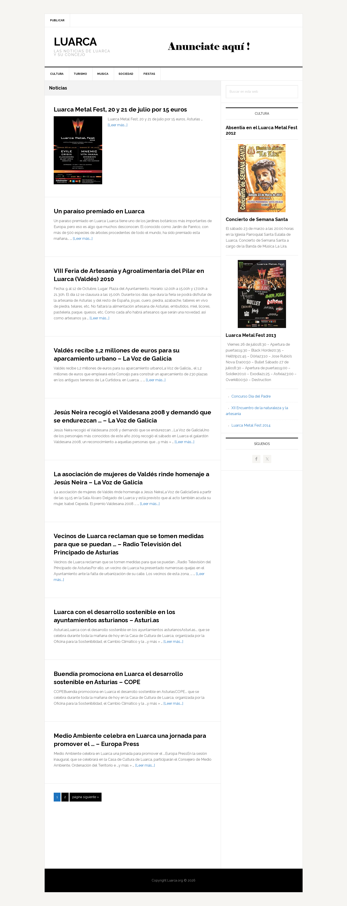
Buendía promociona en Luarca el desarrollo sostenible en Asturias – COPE (122, 722)
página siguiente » (85, 855)
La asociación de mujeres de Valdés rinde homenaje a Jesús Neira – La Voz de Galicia (129, 506)
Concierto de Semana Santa (257, 219)
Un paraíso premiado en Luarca (115, 218)
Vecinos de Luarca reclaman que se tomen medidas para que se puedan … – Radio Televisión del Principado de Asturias (132, 580)
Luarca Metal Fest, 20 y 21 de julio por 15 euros (132, 112)
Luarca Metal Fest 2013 (251, 335)
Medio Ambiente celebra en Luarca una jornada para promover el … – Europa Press (131, 792)
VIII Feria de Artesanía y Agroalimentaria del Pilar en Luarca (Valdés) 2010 (132, 282)
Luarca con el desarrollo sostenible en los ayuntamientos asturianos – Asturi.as (132, 656)
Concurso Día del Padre (251, 396)
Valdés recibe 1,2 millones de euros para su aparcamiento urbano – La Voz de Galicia (133, 366)
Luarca (75, 41)
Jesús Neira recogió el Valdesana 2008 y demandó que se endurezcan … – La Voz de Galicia (132, 436)
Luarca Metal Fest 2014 (251, 425)
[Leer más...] (117, 133)
